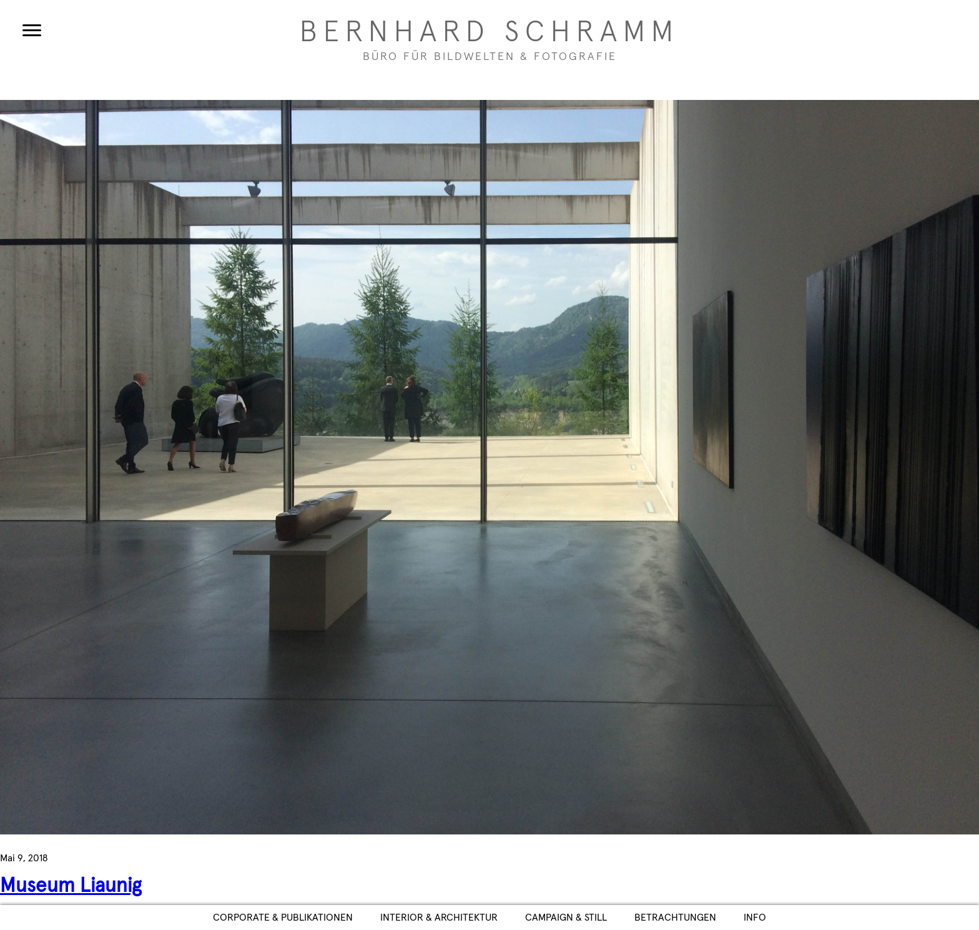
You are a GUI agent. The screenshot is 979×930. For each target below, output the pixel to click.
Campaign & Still (566, 918)
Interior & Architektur (439, 918)
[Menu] (31, 30)
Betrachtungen (675, 918)
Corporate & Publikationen (283, 918)
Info (755, 918)
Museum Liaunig (71, 886)
